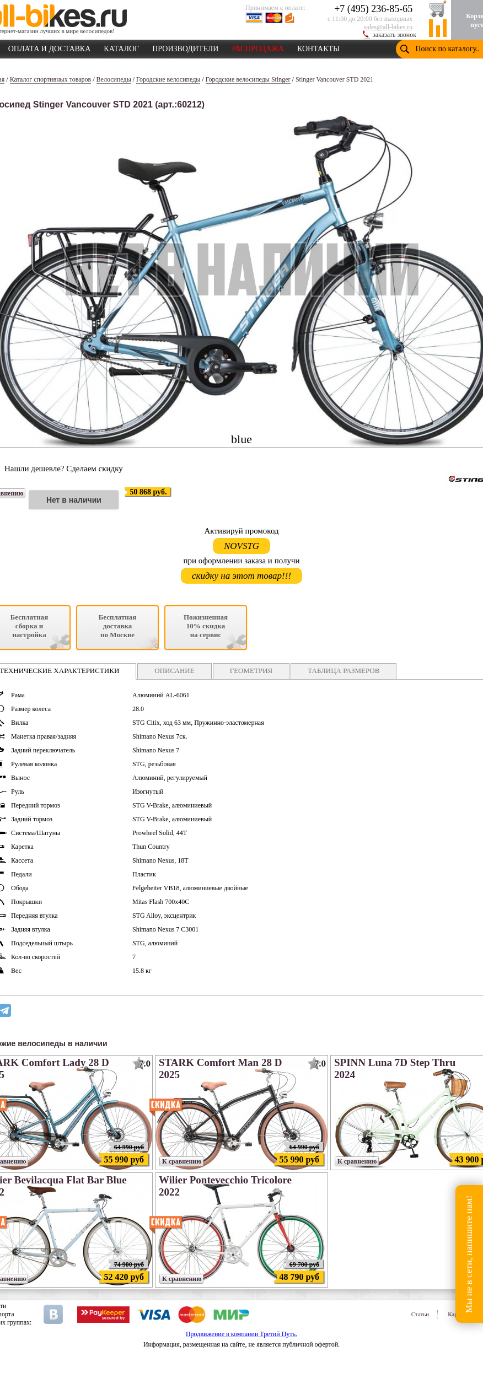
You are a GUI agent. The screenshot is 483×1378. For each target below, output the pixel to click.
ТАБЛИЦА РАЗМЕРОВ (343, 670)
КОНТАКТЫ (318, 47)
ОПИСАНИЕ (174, 670)
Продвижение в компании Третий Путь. (241, 1334)
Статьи (420, 1314)
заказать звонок (394, 35)
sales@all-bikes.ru (388, 27)
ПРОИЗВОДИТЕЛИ (185, 47)
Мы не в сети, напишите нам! (469, 1253)
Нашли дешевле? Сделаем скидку (63, 468)
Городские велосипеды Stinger (248, 79)
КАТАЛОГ (121, 47)
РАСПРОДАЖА (258, 47)
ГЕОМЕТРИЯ (251, 670)
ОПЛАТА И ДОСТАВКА (49, 47)
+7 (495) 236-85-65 (373, 8)
